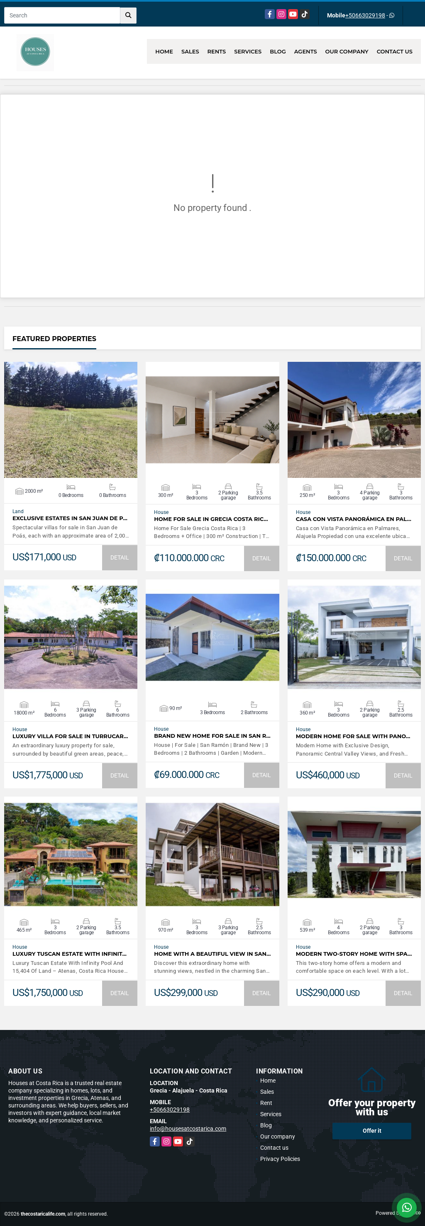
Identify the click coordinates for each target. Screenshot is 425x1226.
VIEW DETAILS (71, 420)
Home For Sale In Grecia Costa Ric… (211, 519)
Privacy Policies (280, 1159)
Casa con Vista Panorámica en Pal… (353, 519)
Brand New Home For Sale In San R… (212, 736)
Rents (217, 51)
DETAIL (119, 557)
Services (247, 51)
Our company (347, 51)
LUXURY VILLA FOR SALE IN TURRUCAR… (70, 736)
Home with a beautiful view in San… (212, 954)
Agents (305, 51)
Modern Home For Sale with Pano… (353, 736)
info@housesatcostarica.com (188, 1128)
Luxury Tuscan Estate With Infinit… (69, 954)
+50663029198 (365, 15)
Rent (266, 1103)
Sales (190, 51)
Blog (278, 51)
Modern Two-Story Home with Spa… (354, 954)
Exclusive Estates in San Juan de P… (69, 518)
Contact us (395, 51)
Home (164, 51)
